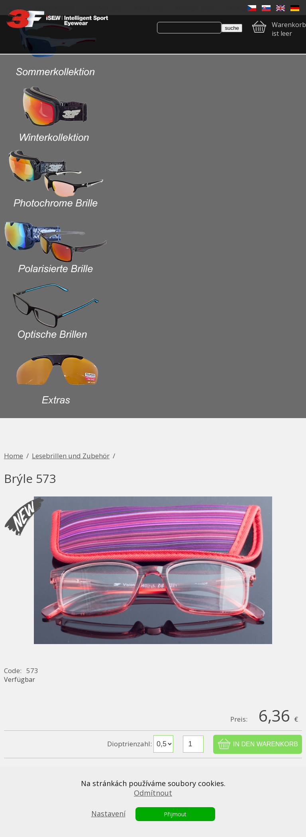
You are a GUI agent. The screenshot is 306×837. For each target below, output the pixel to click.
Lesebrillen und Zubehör (71, 455)
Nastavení (108, 813)
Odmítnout (153, 793)
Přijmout (175, 814)
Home (13, 455)
